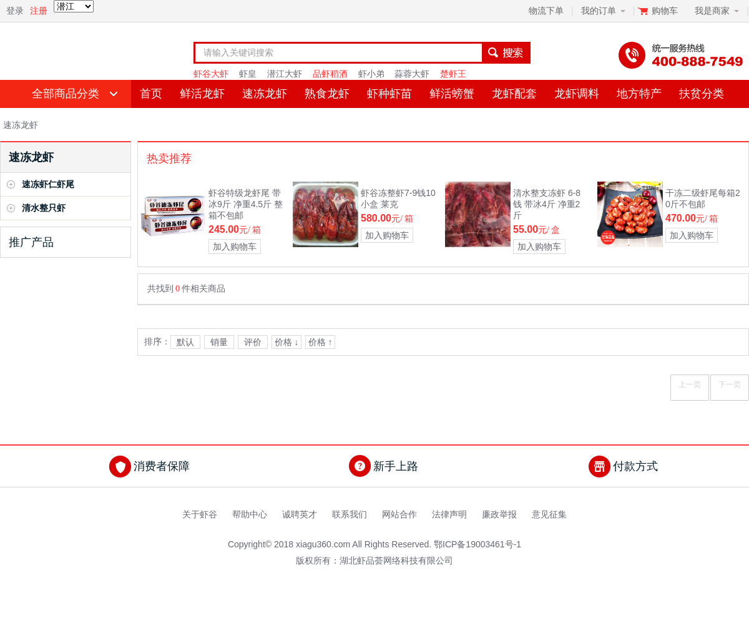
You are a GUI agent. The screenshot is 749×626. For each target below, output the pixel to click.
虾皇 (248, 74)
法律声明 (449, 514)
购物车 (666, 11)
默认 (185, 342)
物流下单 (546, 11)
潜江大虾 (284, 74)
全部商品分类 (65, 93)
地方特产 (639, 93)
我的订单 (598, 11)
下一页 (729, 384)
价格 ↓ (287, 342)
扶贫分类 (701, 93)
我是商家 (712, 11)
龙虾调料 (576, 93)
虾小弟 (371, 74)
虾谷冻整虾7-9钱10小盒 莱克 (398, 198)
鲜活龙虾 (202, 93)
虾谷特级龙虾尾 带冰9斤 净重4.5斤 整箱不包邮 (245, 204)
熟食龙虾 (327, 93)
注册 (38, 11)
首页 (151, 93)
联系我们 (349, 514)
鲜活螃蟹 (451, 93)
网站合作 (399, 514)
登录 (15, 11)
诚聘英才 (299, 514)
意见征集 (549, 514)
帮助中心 (249, 514)
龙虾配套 (514, 93)
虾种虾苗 (389, 93)
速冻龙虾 (264, 93)
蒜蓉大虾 (411, 74)
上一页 (689, 384)
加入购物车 (235, 247)
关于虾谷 (199, 514)
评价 (253, 342)
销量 (219, 342)
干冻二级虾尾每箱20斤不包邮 (702, 198)
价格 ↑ (320, 342)
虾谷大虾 (210, 74)
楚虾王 (453, 74)
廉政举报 (499, 514)
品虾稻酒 (330, 74)
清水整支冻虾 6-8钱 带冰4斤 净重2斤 (546, 204)
